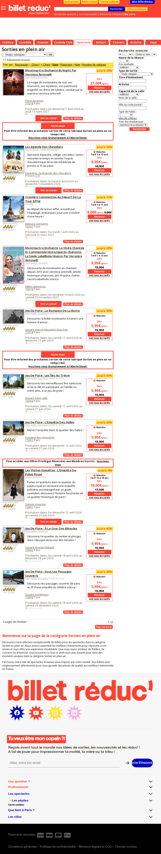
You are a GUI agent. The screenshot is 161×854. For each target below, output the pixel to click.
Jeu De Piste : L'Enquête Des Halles (49, 422)
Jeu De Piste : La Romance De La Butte (52, 311)
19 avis (11, 181)
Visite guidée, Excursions (36, 77)
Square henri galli (36, 398)
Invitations (72, 1)
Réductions (89, 1)
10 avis (11, 592)
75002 (29, 550)
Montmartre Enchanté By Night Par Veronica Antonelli (51, 72)
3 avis (10, 443)
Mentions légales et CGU (95, 847)
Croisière (29, 204)
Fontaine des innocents (39, 437)
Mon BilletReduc (142, 1)
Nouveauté (21, 64)
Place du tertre (34, 101)
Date (55, 64)
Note (77, 64)
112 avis (11, 508)
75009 (29, 597)
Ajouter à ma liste (35, 114)
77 (37, 176)
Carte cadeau (109, 1)
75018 (29, 103)
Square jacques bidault (39, 547)
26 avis (11, 229)
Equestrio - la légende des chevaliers (48, 173)
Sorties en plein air (23, 49)
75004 (29, 401)
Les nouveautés (88, 14)
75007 (29, 226)
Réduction (66, 64)
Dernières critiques (111, 14)
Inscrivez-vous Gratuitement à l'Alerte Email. (57, 138)
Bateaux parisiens (36, 224)
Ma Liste (129, 14)
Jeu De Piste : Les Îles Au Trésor (47, 375)
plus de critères (128, 118)
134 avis (11, 291)
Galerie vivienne (35, 504)
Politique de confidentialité (57, 847)
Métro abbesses (35, 286)
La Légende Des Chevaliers (44, 147)
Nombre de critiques (94, 64)
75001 (29, 440)
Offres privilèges (136, 9)
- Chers (34, 64)
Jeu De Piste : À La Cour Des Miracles (51, 528)
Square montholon (36, 594)
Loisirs (28, 477)
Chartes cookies (126, 847)
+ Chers (45, 64)
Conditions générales (22, 847)
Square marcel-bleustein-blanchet (46, 329)
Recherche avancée (65, 14)
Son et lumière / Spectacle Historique (42, 150)
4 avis (10, 396)
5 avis (10, 331)
